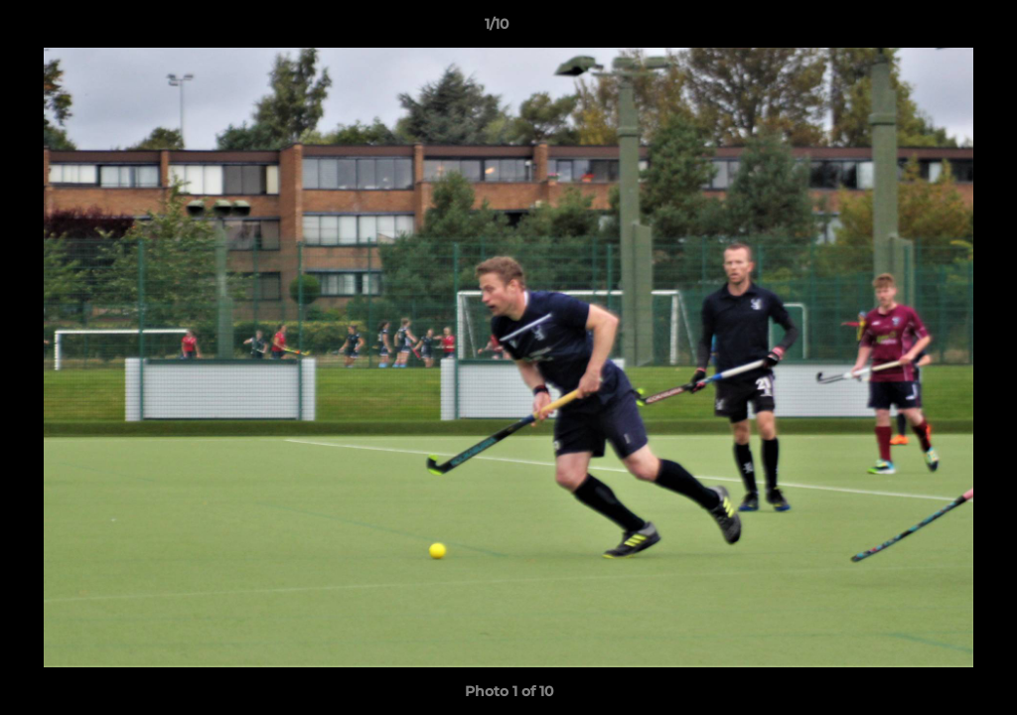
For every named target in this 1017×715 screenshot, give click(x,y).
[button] (933, 29)
